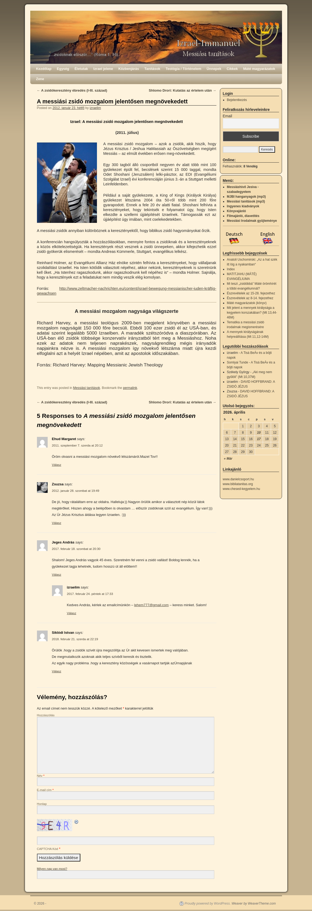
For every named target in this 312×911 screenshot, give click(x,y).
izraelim (95, 108)
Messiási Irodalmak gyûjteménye (252, 221)
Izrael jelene (103, 69)
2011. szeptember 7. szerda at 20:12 (77, 445)
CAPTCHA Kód (47, 848)
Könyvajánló (236, 211)
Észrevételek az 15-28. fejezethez (251, 293)
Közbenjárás (128, 69)
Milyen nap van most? (52, 868)
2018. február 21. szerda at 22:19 (75, 639)
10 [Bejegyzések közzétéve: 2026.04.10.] (259, 432)
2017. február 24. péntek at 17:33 (90, 593)
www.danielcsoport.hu (238, 479)
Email (227, 116)
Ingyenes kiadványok (243, 206)
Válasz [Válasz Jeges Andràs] (56, 574)
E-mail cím (45, 790)
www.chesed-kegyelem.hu (241, 489)
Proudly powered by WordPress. (208, 903)
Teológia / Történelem (183, 69)
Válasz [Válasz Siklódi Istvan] (56, 671)
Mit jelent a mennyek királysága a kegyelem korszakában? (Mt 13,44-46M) (252, 312)
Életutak (81, 69)
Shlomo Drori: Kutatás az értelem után (182, 90)
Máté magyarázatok (259, 69)
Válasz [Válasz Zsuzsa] (56, 522)
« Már (228, 458)
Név (41, 775)
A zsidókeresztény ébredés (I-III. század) (72, 90)
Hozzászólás (46, 715)
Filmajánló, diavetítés (243, 216)
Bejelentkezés (237, 100)
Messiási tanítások (86, 388)
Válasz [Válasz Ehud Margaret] (56, 464)
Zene (40, 79)
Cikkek (232, 69)
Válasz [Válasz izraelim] (71, 613)
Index (231, 269)
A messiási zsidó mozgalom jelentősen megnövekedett (112, 101)
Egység (63, 69)
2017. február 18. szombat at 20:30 (76, 548)
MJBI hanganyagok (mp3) (246, 196)
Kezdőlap (44, 69)
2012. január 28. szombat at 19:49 (75, 490)
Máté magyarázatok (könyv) (246, 303)
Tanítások (152, 69)
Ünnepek (213, 69)
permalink (130, 388)
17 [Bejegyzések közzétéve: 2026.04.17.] (259, 439)
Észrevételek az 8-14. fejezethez (250, 298)
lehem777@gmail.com (151, 605)
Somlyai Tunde (237, 362)
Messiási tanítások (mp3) (246, 201)
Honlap (42, 803)
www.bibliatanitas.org (238, 484)
